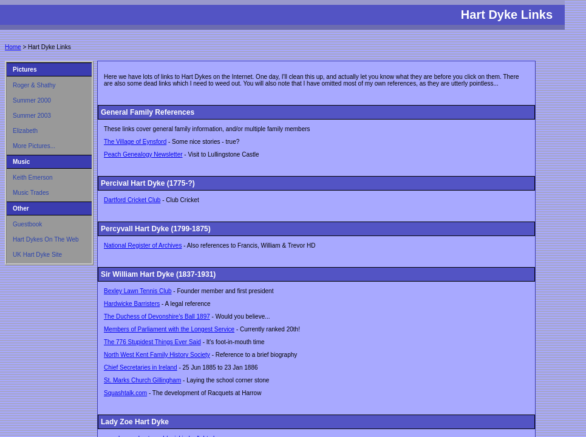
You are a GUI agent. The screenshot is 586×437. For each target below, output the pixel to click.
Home (13, 47)
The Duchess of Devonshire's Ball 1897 (157, 316)
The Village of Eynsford (135, 141)
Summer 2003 (32, 115)
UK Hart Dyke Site (37, 254)
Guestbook (27, 224)
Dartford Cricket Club (132, 200)
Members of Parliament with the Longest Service (169, 329)
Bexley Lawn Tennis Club (138, 291)
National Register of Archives (143, 245)
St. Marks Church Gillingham (142, 380)
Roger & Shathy (34, 85)
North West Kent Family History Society (157, 354)
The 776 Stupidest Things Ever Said (152, 342)
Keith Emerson (33, 177)
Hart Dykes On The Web (46, 239)
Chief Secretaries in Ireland (140, 367)
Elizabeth (25, 130)
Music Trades (31, 192)
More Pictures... (34, 146)
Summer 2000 (32, 100)
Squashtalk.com (125, 393)
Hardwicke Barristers (132, 303)
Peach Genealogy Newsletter (143, 154)
